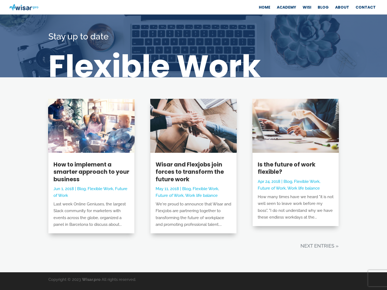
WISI (307, 7)
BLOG (323, 7)
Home (264, 7)
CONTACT (366, 7)
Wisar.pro (91, 279)
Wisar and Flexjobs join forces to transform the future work (190, 172)
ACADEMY (286, 7)
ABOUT (342, 7)
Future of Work (170, 195)
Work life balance (201, 195)
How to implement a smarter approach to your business (91, 172)
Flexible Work (100, 188)
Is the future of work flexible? (287, 168)
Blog (81, 188)
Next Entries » (319, 246)
